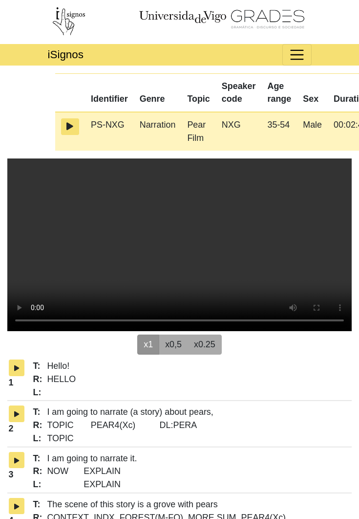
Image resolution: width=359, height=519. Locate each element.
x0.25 (204, 343)
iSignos (66, 54)
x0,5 (173, 343)
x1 (148, 343)
